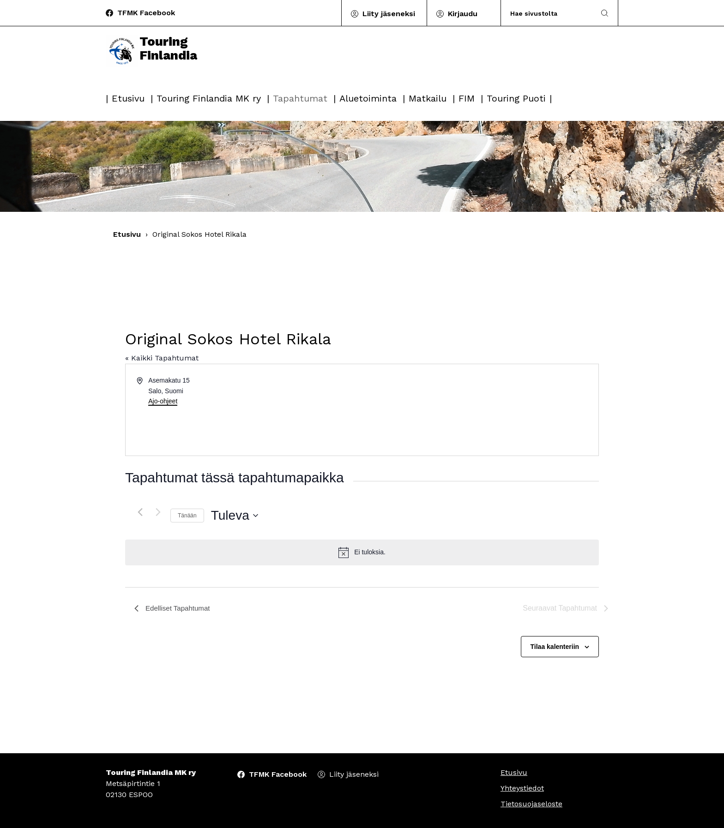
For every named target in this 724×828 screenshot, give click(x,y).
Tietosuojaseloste (531, 803)
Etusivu (128, 98)
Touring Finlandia (153, 61)
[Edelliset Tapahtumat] (139, 511)
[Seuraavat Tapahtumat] (157, 511)
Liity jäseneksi (388, 13)
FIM (467, 98)
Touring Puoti (516, 98)
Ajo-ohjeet (162, 401)
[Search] (548, 13)
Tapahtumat (300, 98)
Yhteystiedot (522, 788)
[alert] (362, 552)
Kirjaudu (462, 13)
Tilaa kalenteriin (555, 646)
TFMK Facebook (146, 12)
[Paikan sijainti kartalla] (479, 409)
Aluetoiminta (368, 98)
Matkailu (427, 98)
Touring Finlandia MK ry (209, 98)
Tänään (187, 515)
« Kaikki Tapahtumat (162, 358)
